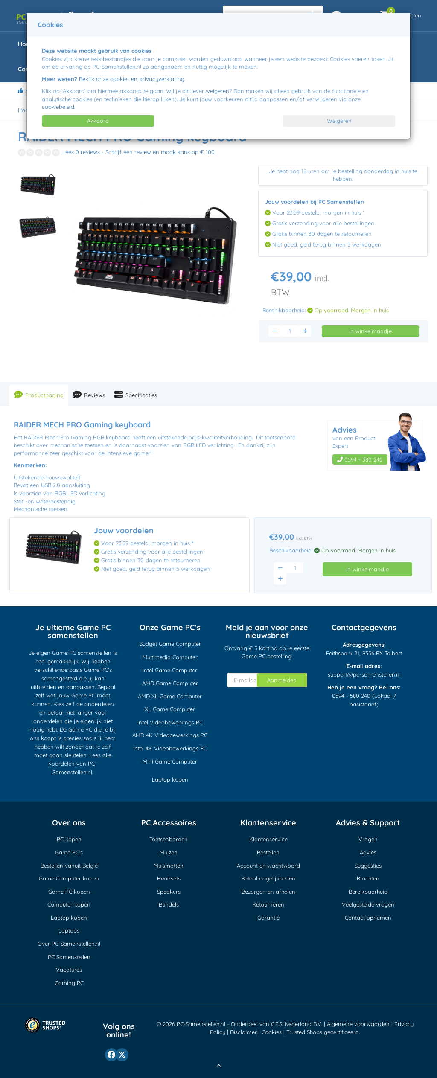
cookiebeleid (58, 106)
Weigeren (339, 120)
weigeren (217, 90)
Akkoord (98, 120)
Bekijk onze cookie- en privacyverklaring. (132, 79)
